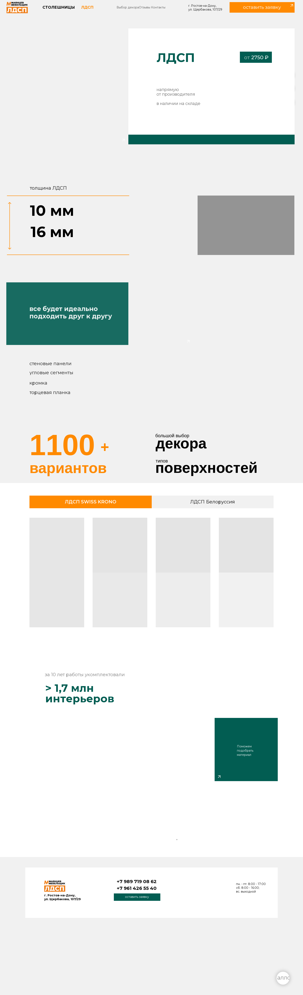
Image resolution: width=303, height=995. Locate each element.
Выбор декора (128, 7)
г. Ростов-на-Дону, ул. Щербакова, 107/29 (205, 7)
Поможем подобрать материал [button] (245, 750)
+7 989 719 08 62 (137, 881)
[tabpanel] (151, 574)
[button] (262, 7)
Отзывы (144, 7)
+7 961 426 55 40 (137, 888)
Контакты (158, 7)
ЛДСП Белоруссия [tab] (212, 502)
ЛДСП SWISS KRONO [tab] (90, 502)
